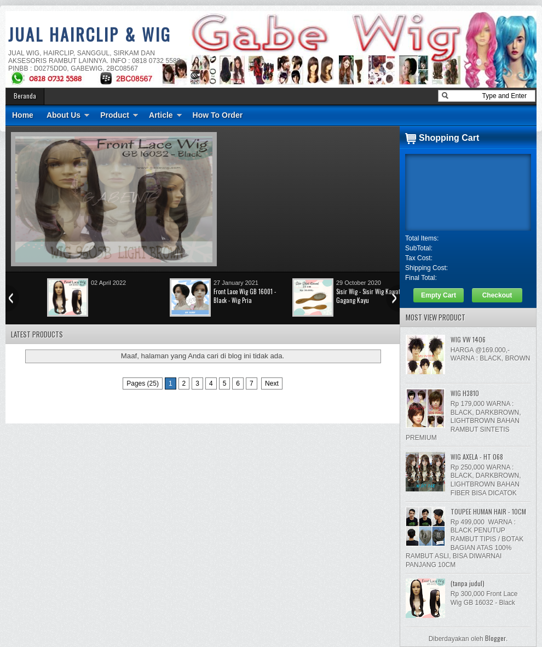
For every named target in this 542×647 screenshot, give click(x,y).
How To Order (218, 115)
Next (272, 383)
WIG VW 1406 (468, 339)
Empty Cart (438, 295)
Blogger (495, 638)
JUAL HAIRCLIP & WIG (89, 34)
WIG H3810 (465, 393)
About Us (63, 115)
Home (22, 115)
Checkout (497, 295)
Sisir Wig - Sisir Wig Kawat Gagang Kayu (368, 296)
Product (114, 115)
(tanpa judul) (468, 583)
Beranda (25, 95)
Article (161, 115)
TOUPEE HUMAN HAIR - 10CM (488, 511)
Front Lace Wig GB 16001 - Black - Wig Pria (245, 296)
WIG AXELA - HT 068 (477, 456)
